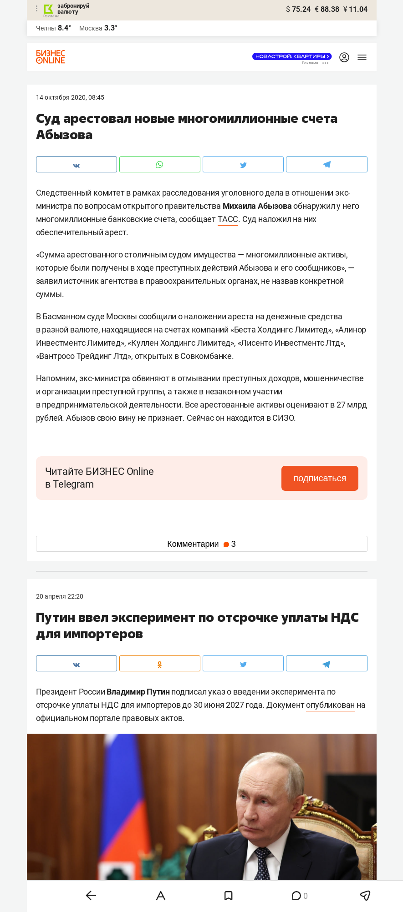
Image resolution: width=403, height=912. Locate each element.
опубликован (330, 705)
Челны (46, 28)
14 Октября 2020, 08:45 (70, 97)
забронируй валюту (73, 9)
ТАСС (228, 219)
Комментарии (201, 544)
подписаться (319, 478)
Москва (90, 28)
